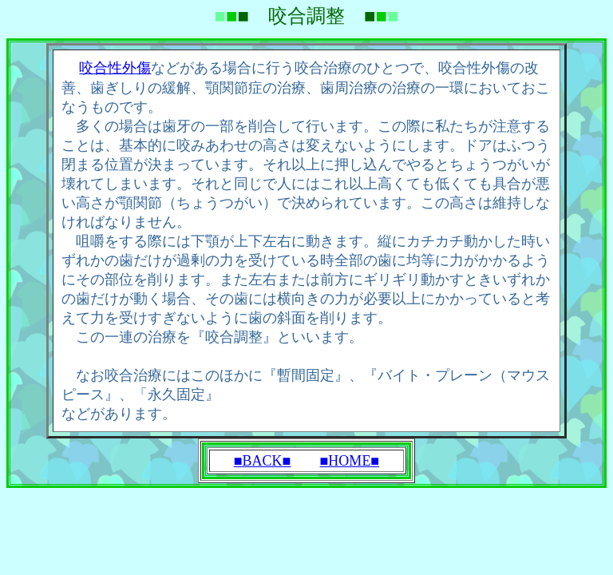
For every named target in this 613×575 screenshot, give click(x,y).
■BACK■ (262, 461)
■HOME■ (350, 461)
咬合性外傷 (115, 68)
